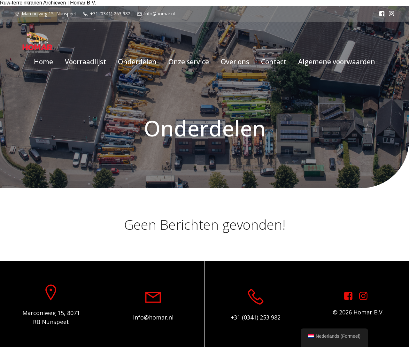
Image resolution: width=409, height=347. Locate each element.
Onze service (188, 61)
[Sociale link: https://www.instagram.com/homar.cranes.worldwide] (365, 296)
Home (43, 61)
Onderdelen (137, 61)
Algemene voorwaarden (336, 61)
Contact (273, 61)
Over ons (235, 61)
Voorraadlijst (85, 61)
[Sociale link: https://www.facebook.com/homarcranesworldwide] (380, 14)
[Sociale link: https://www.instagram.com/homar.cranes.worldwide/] (390, 14)
